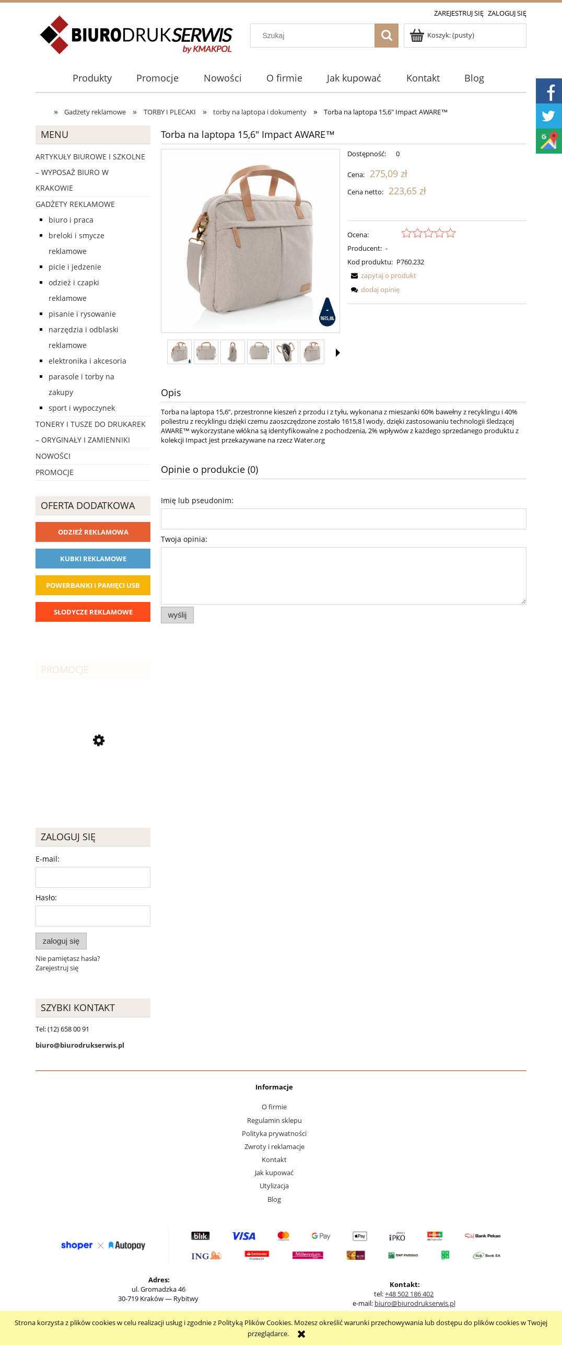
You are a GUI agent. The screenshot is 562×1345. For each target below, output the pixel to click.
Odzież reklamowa (93, 532)
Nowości (53, 456)
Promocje (55, 472)
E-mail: (48, 859)
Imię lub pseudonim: (197, 500)
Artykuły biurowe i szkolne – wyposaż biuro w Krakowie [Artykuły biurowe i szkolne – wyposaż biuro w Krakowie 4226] (90, 172)
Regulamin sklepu (274, 1120)
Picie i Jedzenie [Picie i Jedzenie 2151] (75, 267)
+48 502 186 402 (409, 1293)
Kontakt (274, 1159)
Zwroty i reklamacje (274, 1146)
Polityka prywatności (274, 1133)
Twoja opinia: (184, 539)
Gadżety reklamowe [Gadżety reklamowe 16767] (75, 204)
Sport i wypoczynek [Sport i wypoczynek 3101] (82, 408)
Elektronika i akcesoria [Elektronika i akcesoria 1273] (87, 361)
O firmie (274, 1106)
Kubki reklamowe (93, 558)
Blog (274, 1199)
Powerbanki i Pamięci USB (93, 585)
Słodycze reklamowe (93, 612)
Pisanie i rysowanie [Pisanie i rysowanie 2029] (82, 314)
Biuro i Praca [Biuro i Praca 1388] (71, 220)
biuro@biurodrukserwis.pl (414, 1303)
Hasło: (46, 897)
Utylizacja (274, 1185)
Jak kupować (274, 1172)
